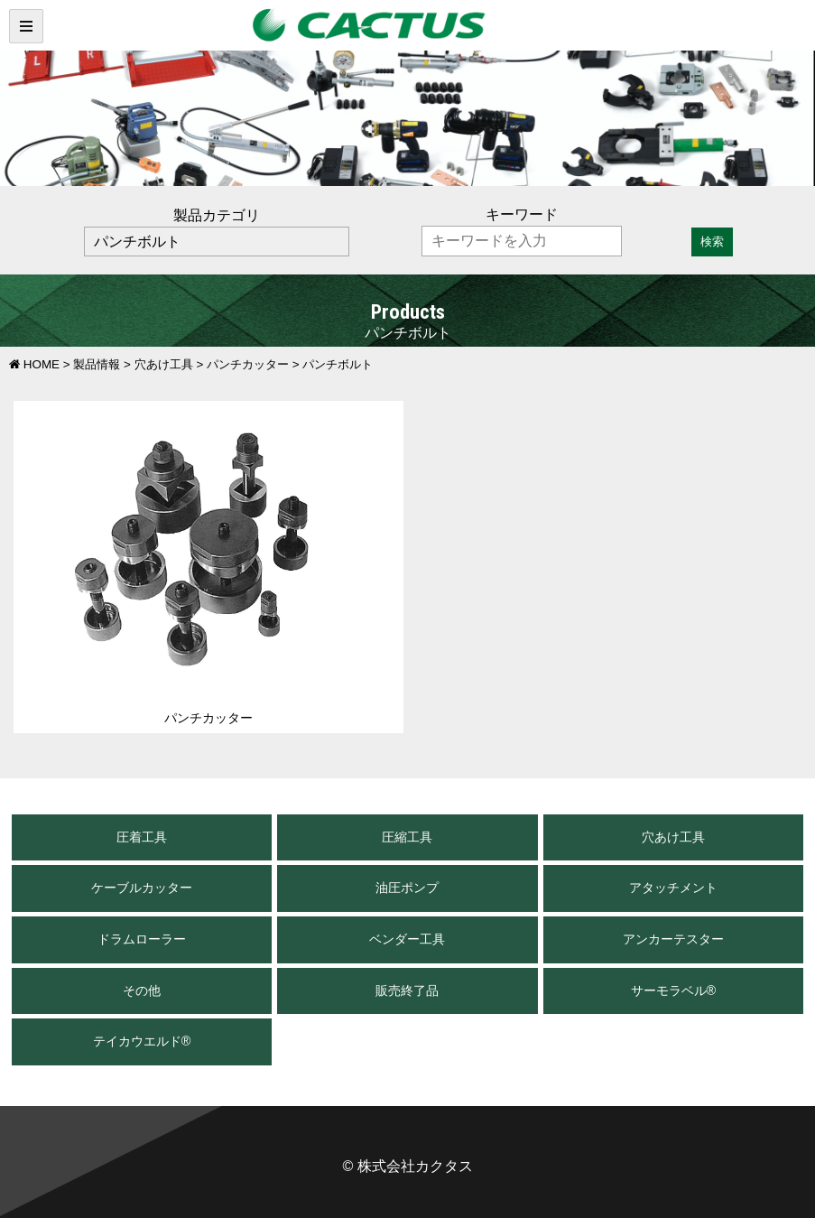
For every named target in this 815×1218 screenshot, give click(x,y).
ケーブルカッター (141, 887)
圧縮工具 (407, 837)
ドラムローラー (141, 939)
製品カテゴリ (216, 215)
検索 (712, 241)
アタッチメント (673, 887)
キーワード (522, 214)
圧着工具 (141, 837)
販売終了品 (407, 990)
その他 (142, 990)
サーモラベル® (674, 990)
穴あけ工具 (673, 837)
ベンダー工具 (407, 939)
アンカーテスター (673, 939)
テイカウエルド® (142, 1041)
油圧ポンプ (407, 887)
